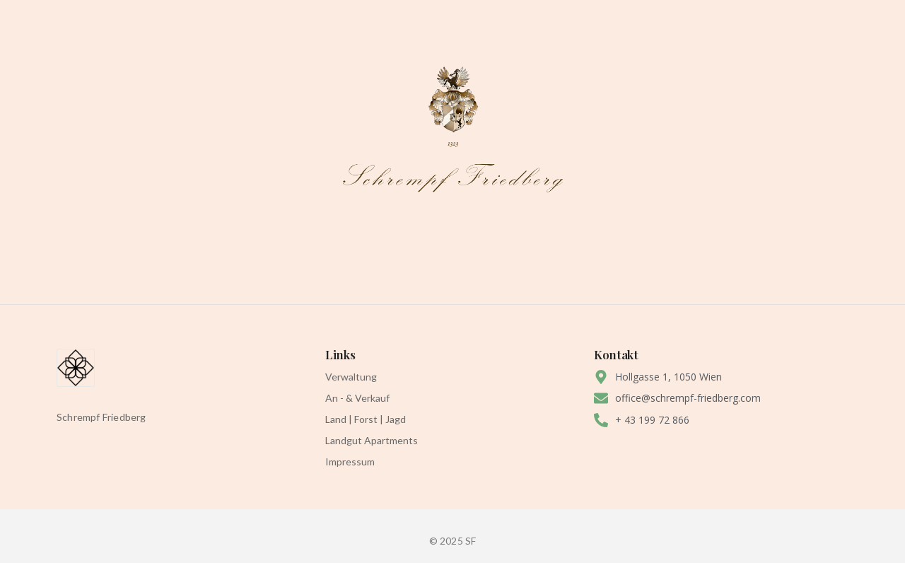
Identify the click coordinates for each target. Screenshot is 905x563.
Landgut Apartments (371, 440)
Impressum (350, 461)
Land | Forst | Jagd (365, 419)
